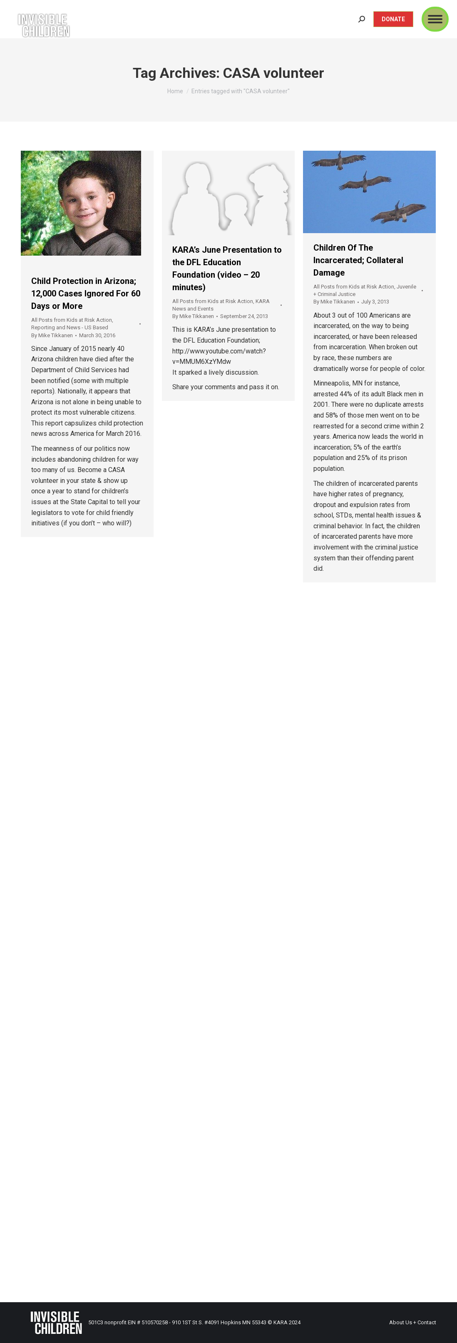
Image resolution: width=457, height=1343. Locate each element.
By (52, 335)
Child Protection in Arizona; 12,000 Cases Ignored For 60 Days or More (85, 293)
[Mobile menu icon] (435, 19)
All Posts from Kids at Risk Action (71, 320)
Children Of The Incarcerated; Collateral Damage (358, 260)
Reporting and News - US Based (69, 327)
